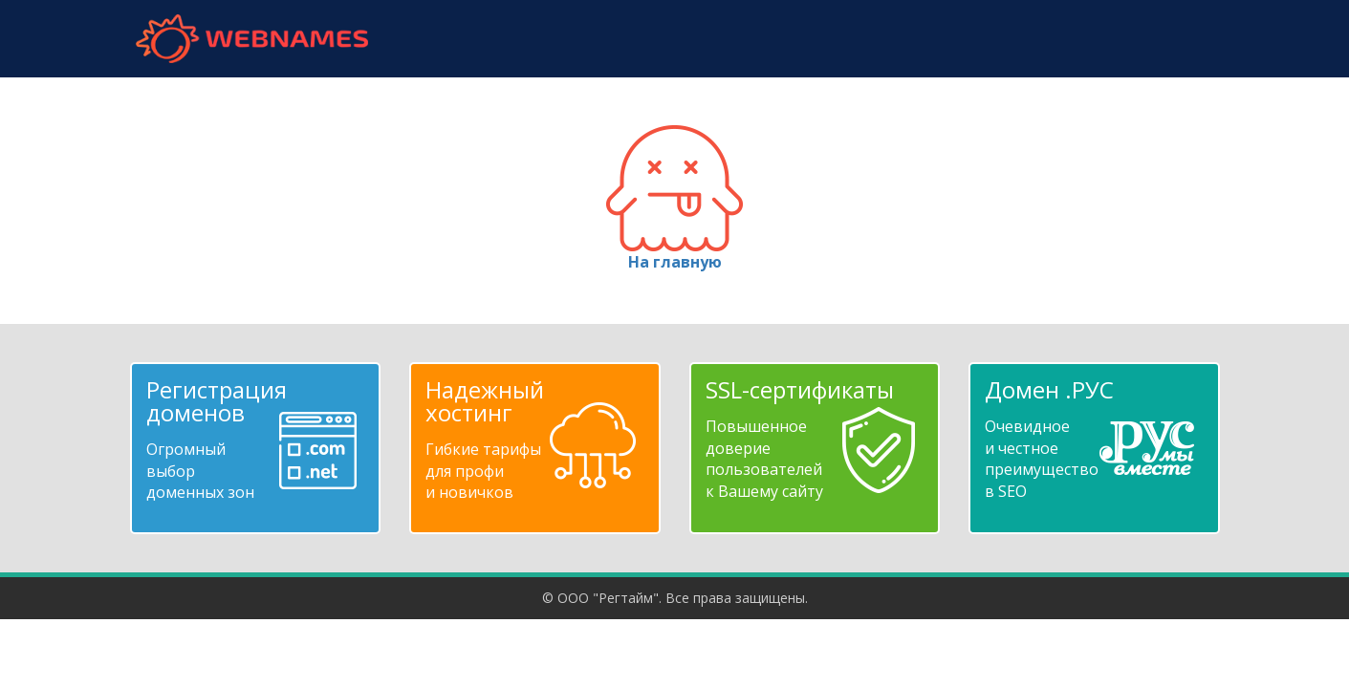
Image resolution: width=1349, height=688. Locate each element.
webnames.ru (252, 38)
